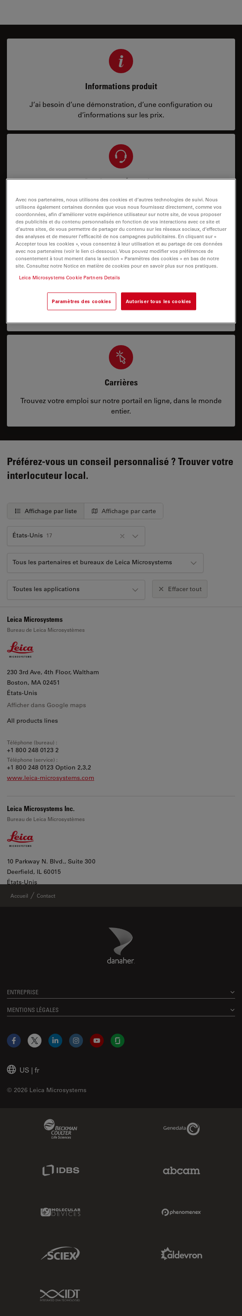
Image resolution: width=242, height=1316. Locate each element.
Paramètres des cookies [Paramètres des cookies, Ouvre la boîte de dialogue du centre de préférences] (81, 301)
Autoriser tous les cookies (158, 301)
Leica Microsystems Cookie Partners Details (69, 278)
